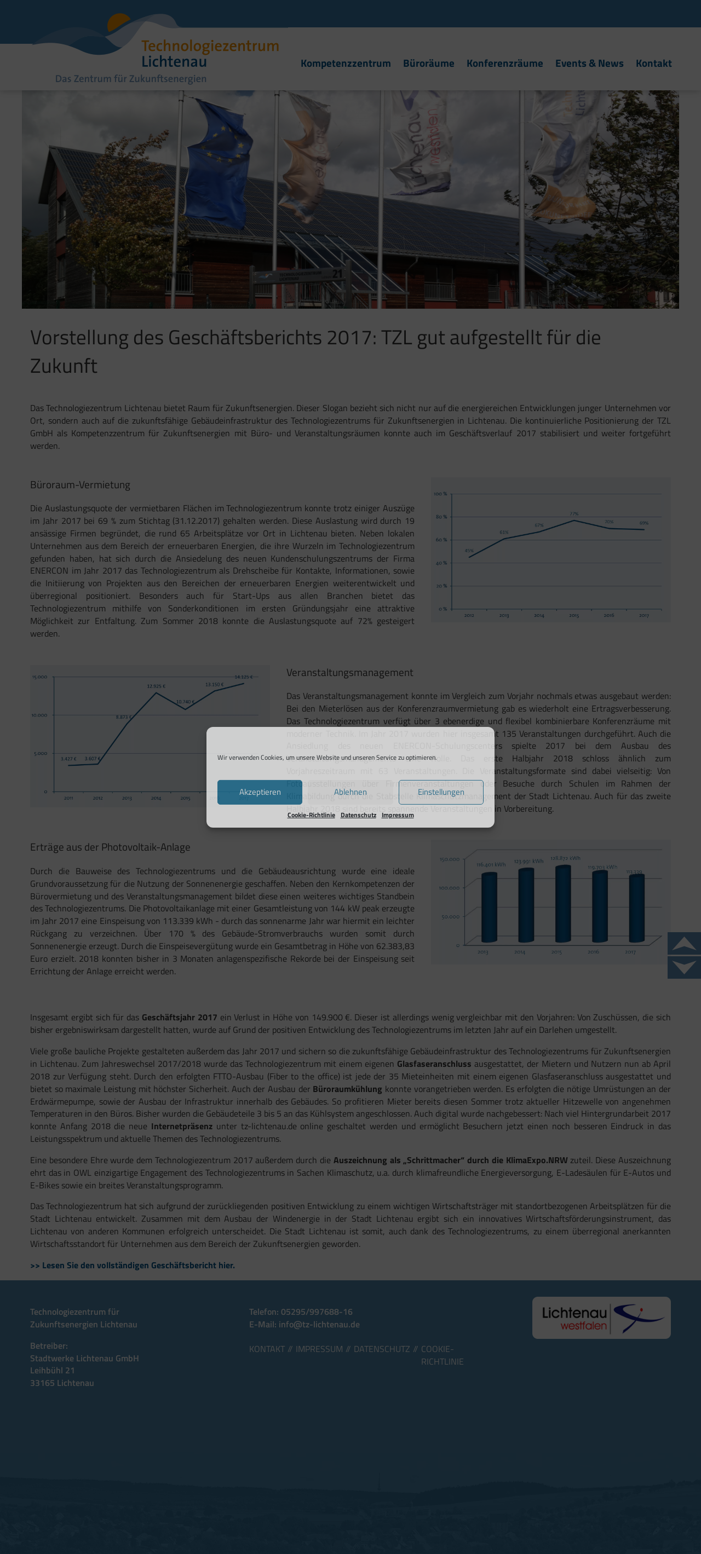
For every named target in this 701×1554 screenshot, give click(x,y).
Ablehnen (350, 791)
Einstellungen (441, 791)
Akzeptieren (260, 791)
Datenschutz (358, 814)
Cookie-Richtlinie (311, 814)
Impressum (398, 814)
